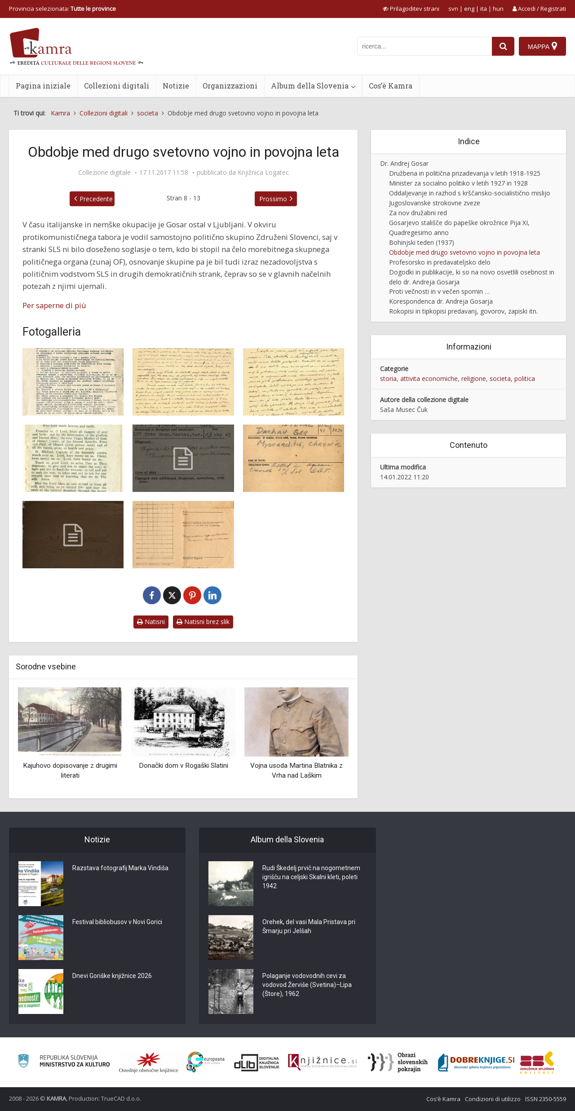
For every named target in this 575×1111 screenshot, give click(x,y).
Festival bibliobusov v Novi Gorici (117, 921)
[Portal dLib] (257, 1062)
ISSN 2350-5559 (545, 1099)
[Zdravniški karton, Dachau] (183, 458)
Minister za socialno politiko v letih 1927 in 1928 (458, 183)
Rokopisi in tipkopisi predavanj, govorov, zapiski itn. (463, 311)
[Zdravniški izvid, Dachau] (183, 534)
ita (483, 8)
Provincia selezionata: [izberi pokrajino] (62, 8)
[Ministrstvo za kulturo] (63, 1062)
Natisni (151, 621)
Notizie (176, 85)
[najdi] (503, 46)
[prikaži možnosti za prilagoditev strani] (411, 8)
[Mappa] (542, 46)
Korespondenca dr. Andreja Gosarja (441, 301)
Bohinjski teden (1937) (421, 242)
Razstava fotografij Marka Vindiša (120, 868)
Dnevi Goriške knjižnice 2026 (112, 975)
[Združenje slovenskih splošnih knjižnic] (322, 1062)
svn (453, 8)
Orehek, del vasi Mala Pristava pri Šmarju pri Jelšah (308, 926)
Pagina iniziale (43, 85)
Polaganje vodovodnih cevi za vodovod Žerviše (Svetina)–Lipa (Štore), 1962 (307, 984)
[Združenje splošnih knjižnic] (537, 1062)
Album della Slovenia (310, 85)
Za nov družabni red (418, 212)
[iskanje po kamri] (424, 46)
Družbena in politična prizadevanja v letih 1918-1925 (464, 173)
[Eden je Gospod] (73, 534)
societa (500, 378)
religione (473, 378)
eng (469, 8)
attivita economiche (429, 378)
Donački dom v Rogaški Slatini (183, 765)
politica (524, 378)
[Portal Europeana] (205, 1062)
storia (388, 378)
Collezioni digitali (116, 85)
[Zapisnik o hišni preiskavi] (73, 382)
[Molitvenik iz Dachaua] (73, 458)
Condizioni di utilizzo (493, 1099)
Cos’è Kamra (390, 85)
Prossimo (273, 199)
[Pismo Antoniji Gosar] (183, 382)
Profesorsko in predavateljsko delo (440, 262)
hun (498, 8)
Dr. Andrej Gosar (404, 163)
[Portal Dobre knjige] (476, 1062)
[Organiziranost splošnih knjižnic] (149, 1062)
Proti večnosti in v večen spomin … (439, 291)
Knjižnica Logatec (263, 172)
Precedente (96, 199)
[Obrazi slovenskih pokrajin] (397, 1062)
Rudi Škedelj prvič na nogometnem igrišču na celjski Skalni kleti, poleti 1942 (311, 877)
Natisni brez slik (203, 621)
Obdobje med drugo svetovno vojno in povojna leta (464, 252)
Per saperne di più (54, 305)
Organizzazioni (230, 85)
